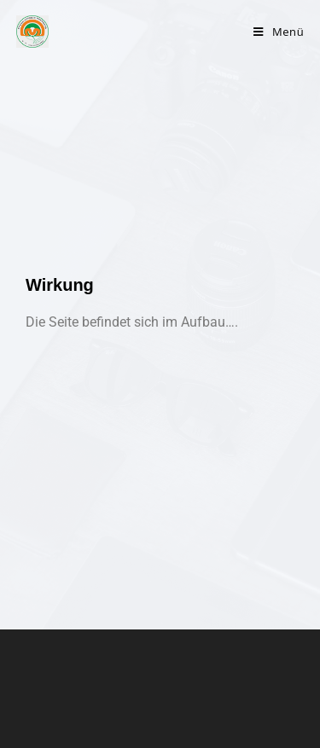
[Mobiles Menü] (278, 31)
